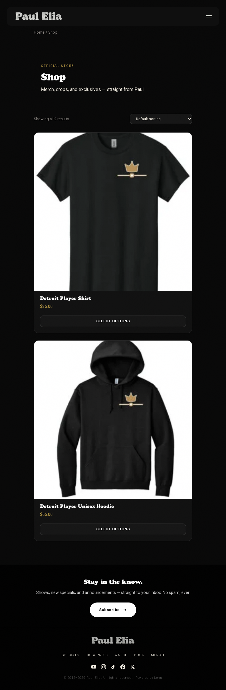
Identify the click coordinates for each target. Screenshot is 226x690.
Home (39, 32)
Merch (157, 655)
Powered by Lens (149, 678)
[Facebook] (122, 666)
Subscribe (113, 610)
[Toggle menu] (208, 16)
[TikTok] (113, 666)
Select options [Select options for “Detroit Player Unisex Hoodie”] (113, 529)
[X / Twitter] (132, 666)
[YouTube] (93, 666)
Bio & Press (97, 655)
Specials (70, 655)
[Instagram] (103, 666)
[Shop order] (161, 119)
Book (139, 655)
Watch (121, 655)
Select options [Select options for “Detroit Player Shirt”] (113, 321)
